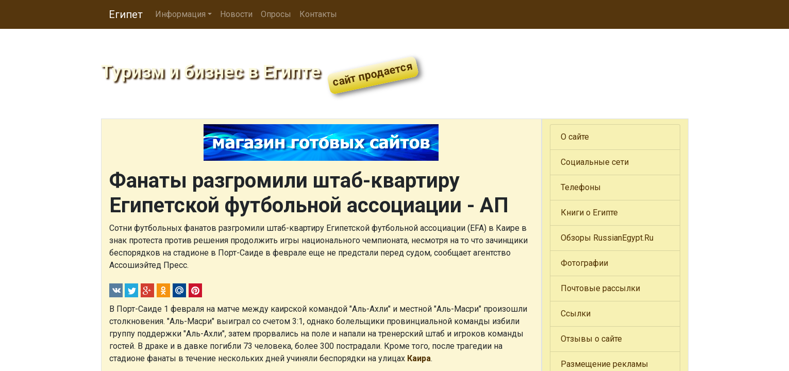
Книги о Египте (589, 212)
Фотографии (584, 263)
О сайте (575, 137)
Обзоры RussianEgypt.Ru (607, 238)
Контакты (318, 14)
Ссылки (576, 313)
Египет (126, 14)
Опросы (276, 14)
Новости (236, 14)
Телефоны (581, 187)
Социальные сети (595, 162)
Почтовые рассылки (600, 288)
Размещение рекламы (604, 364)
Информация (180, 14)
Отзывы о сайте (591, 339)
